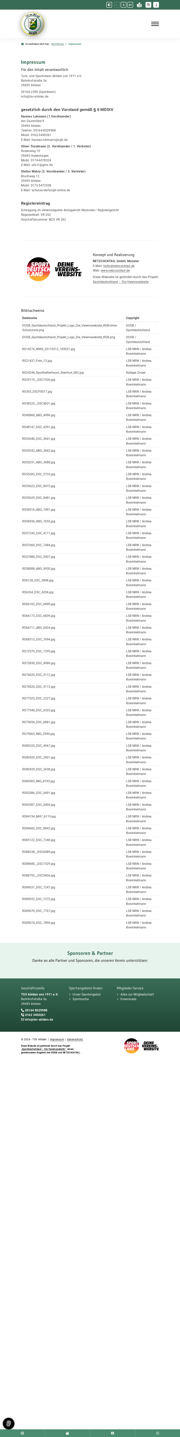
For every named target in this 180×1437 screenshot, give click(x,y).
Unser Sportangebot (87, 994)
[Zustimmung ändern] (8, 1423)
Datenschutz (75, 1039)
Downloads (128, 999)
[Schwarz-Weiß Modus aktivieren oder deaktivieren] (109, 5)
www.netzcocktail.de (115, 270)
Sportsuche (81, 999)
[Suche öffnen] (148, 5)
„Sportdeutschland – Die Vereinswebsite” (43, 1049)
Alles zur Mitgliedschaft (137, 994)
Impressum (57, 1039)
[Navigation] (153, 24)
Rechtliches (57, 44)
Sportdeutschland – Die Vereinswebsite (120, 282)
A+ (130, 4)
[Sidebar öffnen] (156, 5)
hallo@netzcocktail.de (119, 266)
